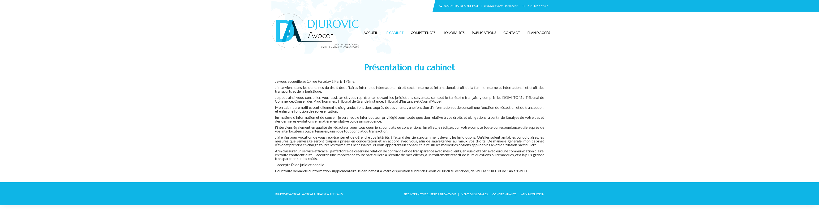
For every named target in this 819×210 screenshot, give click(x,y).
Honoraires (454, 33)
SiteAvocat (448, 194)
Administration (532, 194)
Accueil (371, 33)
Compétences (423, 33)
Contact (511, 33)
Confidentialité (504, 194)
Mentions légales (474, 194)
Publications (484, 33)
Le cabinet (394, 33)
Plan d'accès (538, 33)
